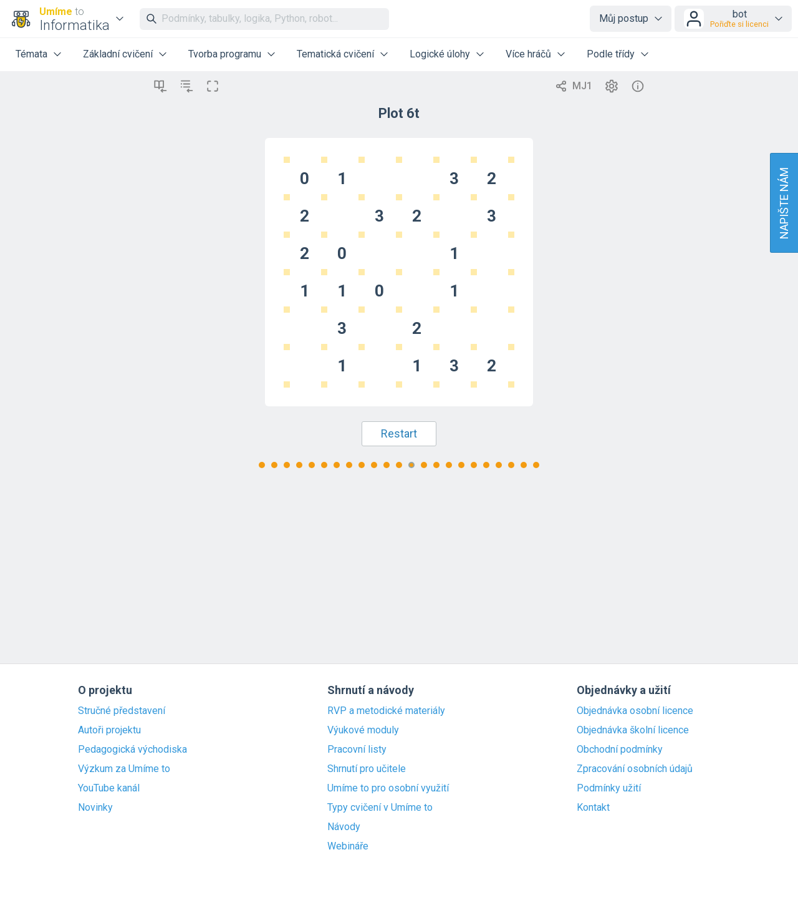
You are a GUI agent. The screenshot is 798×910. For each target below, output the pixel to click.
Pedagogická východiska (132, 749)
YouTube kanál (109, 788)
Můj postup (623, 18)
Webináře (347, 846)
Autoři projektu (109, 730)
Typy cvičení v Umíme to (380, 807)
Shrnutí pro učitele (366, 769)
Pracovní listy (357, 749)
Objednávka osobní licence (635, 711)
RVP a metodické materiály (386, 711)
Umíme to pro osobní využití (388, 788)
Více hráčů (528, 54)
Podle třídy (611, 54)
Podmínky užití (609, 788)
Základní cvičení (118, 54)
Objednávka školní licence (633, 730)
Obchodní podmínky (620, 749)
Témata (31, 54)
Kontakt (593, 807)
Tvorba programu (224, 54)
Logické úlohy (440, 54)
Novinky (95, 807)
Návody (343, 827)
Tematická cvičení (335, 54)
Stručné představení (121, 711)
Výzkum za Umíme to (124, 769)
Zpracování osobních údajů (635, 769)
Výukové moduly (363, 730)
